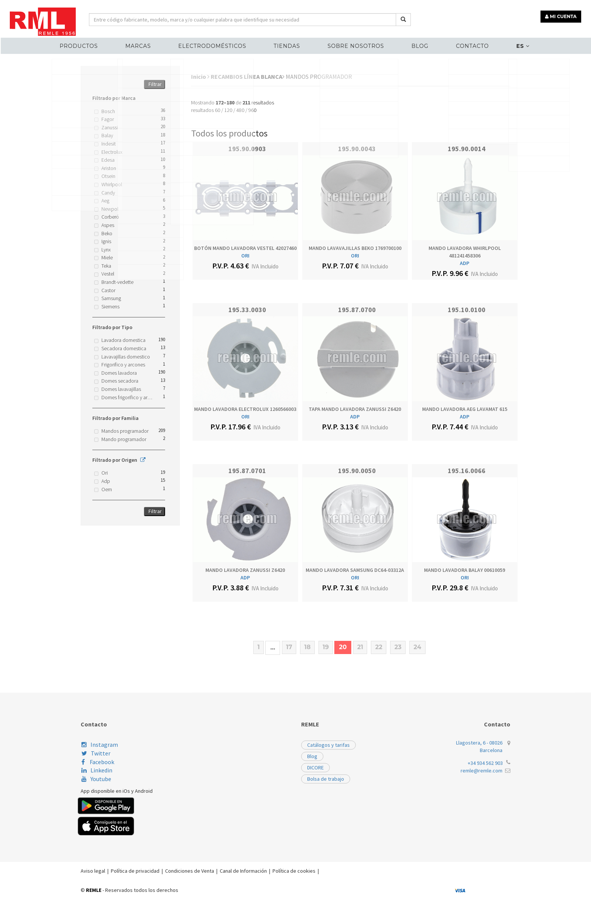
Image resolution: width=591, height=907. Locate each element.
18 (307, 647)
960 (252, 110)
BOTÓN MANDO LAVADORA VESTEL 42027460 (245, 248)
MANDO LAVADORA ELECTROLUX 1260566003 (245, 409)
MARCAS (149, 43)
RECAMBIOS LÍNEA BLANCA (248, 76)
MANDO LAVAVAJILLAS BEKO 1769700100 (355, 248)
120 (228, 110)
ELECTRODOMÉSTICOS (219, 43)
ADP (464, 263)
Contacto (460, 43)
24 (417, 647)
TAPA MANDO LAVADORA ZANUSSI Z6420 (355, 409)
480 (240, 110)
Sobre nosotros (353, 43)
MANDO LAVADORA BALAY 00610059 (464, 570)
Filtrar (155, 84)
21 (360, 647)
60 (217, 110)
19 (326, 647)
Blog (413, 43)
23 (397, 647)
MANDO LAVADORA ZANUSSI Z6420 (245, 570)
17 (289, 647)
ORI (245, 255)
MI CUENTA (563, 14)
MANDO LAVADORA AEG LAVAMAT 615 (464, 409)
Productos (95, 43)
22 (378, 647)
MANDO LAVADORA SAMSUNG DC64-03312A (355, 570)
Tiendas (289, 43)
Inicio (200, 76)
